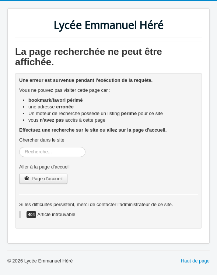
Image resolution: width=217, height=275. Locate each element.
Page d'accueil (43, 178)
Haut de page (195, 261)
